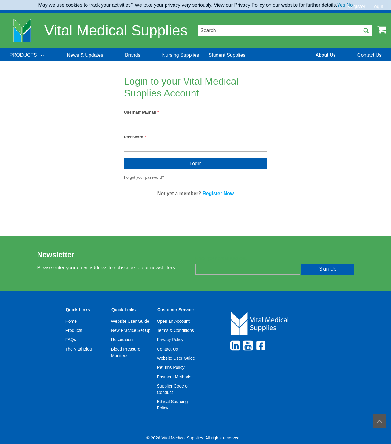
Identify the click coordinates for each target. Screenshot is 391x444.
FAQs (70, 339)
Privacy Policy (170, 339)
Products (73, 330)
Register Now (218, 193)
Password (134, 137)
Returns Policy (170, 367)
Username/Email (140, 112)
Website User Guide (130, 321)
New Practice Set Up (131, 330)
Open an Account (173, 321)
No (349, 5)
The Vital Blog (78, 349)
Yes (341, 5)
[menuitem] (27, 55)
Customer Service (175, 309)
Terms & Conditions (175, 330)
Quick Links (78, 309)
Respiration (122, 339)
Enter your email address (221, 258)
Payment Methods (174, 376)
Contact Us (167, 349)
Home (71, 321)
